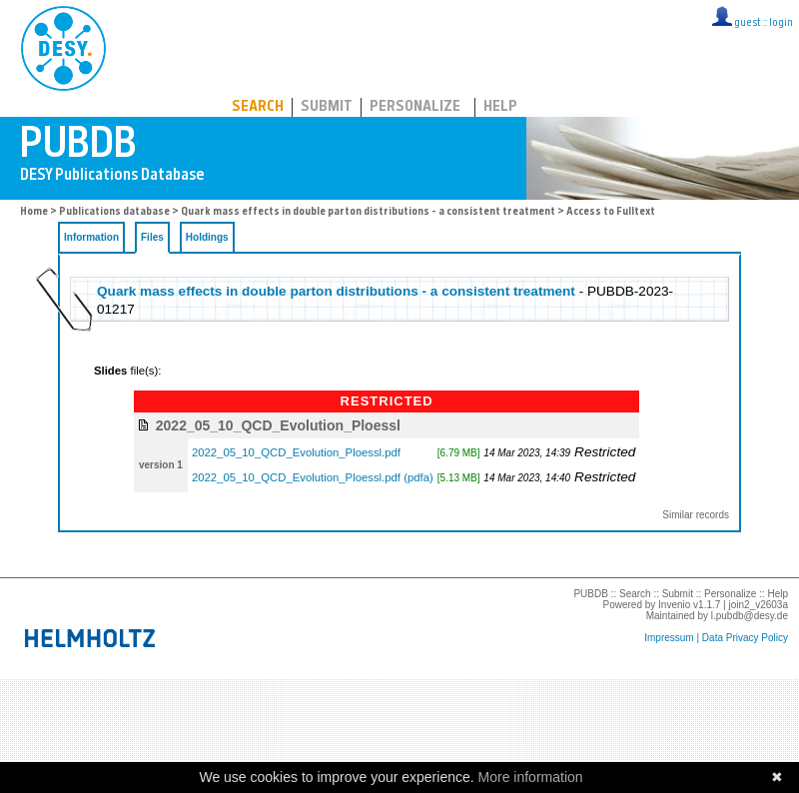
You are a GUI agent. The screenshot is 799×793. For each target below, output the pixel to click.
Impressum (668, 637)
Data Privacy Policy (745, 637)
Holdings (207, 237)
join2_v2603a (759, 604)
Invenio (674, 604)
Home (34, 212)
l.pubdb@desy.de (749, 615)
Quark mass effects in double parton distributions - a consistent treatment (369, 212)
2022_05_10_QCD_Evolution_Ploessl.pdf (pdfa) (312, 477)
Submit (327, 107)
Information (91, 237)
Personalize (415, 107)
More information (530, 777)
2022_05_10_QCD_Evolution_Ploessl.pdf (296, 452)
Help (500, 107)
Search (258, 107)
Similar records (695, 514)
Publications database (114, 212)
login (781, 23)
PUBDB (151, 45)
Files (152, 237)
